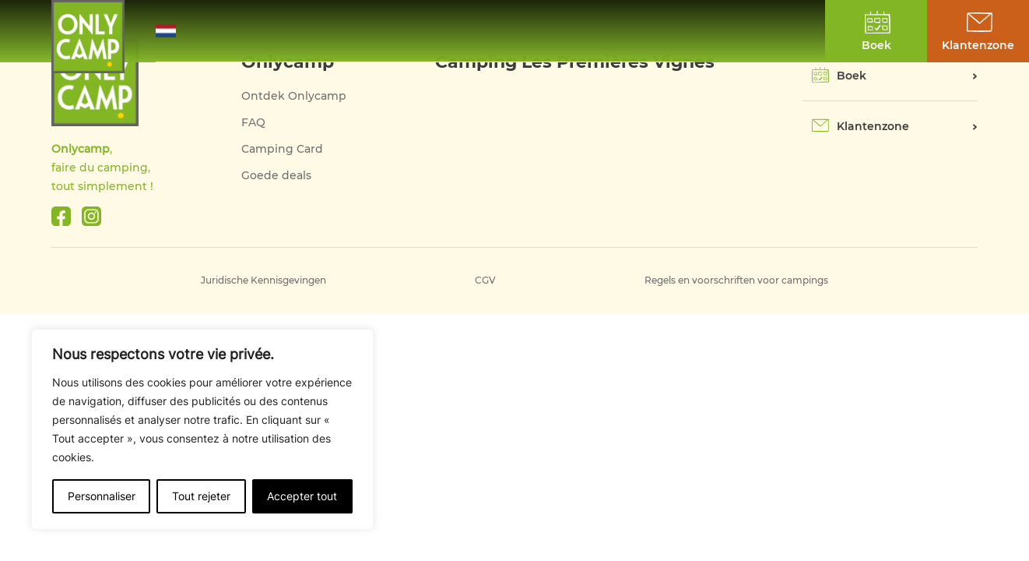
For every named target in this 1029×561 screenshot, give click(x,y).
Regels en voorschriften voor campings (736, 280)
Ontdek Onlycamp (293, 96)
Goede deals (276, 175)
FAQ (253, 122)
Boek (851, 76)
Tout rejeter (201, 496)
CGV (485, 280)
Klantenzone (873, 126)
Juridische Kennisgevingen (263, 280)
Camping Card (282, 149)
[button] (176, 30)
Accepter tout (302, 496)
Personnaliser (101, 496)
